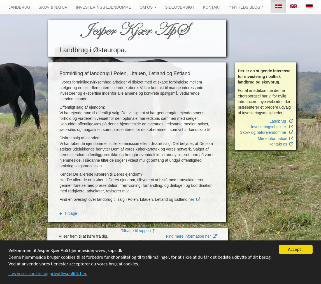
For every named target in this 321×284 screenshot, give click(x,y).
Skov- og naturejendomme (266, 132)
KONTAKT (212, 7)
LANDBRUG (19, 7)
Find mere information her (191, 236)
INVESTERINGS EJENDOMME (103, 7)
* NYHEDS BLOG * (246, 7)
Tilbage (68, 213)
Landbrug (281, 121)
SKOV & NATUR (53, 7)
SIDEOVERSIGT (179, 7)
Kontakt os (281, 144)
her (194, 199)
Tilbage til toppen (138, 230)
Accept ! (296, 250)
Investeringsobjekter (272, 127)
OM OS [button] (148, 7)
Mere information (275, 138)
